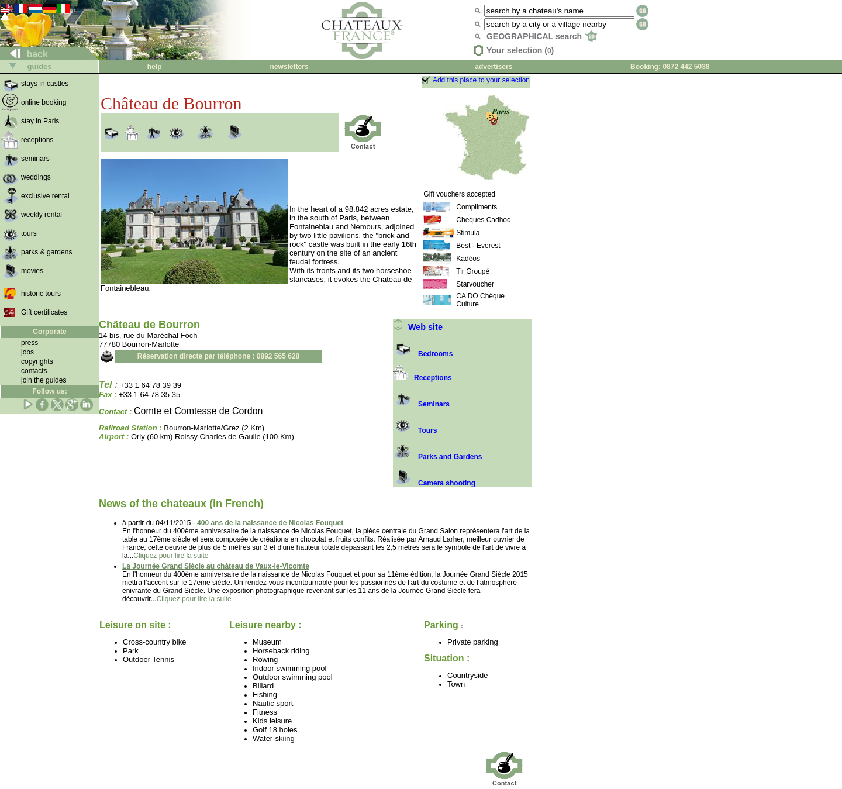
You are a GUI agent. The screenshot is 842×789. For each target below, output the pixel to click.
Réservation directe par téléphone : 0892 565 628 (218, 356)
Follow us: (49, 391)
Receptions (422, 378)
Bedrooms (423, 354)
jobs (27, 352)
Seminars (421, 404)
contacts (34, 371)
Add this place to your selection (481, 80)
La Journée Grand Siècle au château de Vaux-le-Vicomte (215, 566)
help (154, 67)
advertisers (493, 67)
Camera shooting (434, 483)
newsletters (289, 67)
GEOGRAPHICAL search (541, 36)
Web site (418, 327)
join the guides (43, 380)
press (29, 343)
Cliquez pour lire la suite (170, 556)
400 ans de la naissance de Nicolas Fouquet (270, 523)
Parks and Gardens (437, 457)
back (24, 54)
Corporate (49, 332)
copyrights (37, 361)
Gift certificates (44, 312)
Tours (415, 430)
